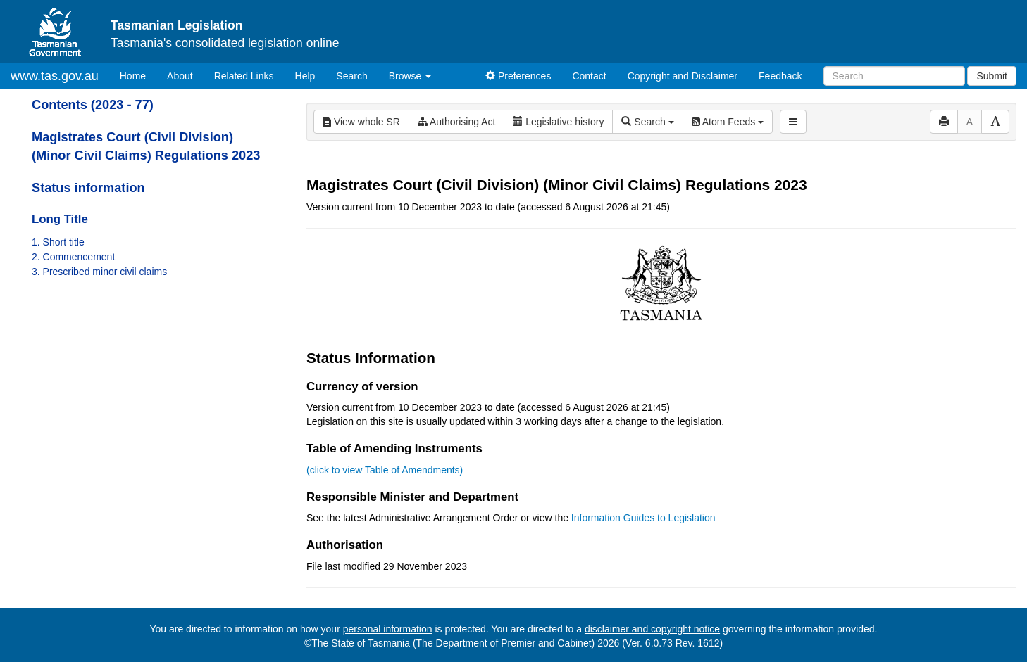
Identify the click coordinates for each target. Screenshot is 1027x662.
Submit (991, 76)
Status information (88, 188)
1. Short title (58, 242)
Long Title (60, 219)
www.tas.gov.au (55, 76)
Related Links (244, 76)
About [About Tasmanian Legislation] (180, 76)
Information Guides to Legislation (643, 517)
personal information (387, 629)
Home (138, 75)
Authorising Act (457, 121)
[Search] (894, 76)
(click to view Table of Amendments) (384, 470)
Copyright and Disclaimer (682, 76)
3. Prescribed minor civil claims (99, 271)
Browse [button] (410, 76)
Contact (589, 76)
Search (351, 76)
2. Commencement (73, 256)
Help (305, 76)
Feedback (780, 76)
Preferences (518, 76)
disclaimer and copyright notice (652, 629)
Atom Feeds (728, 121)
